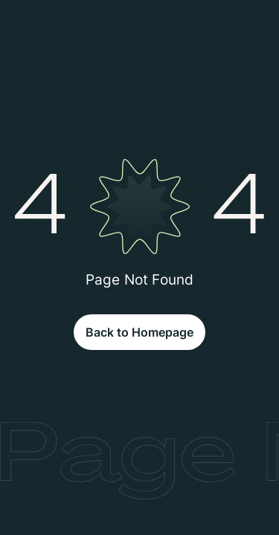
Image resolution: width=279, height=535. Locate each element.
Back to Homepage (139, 332)
